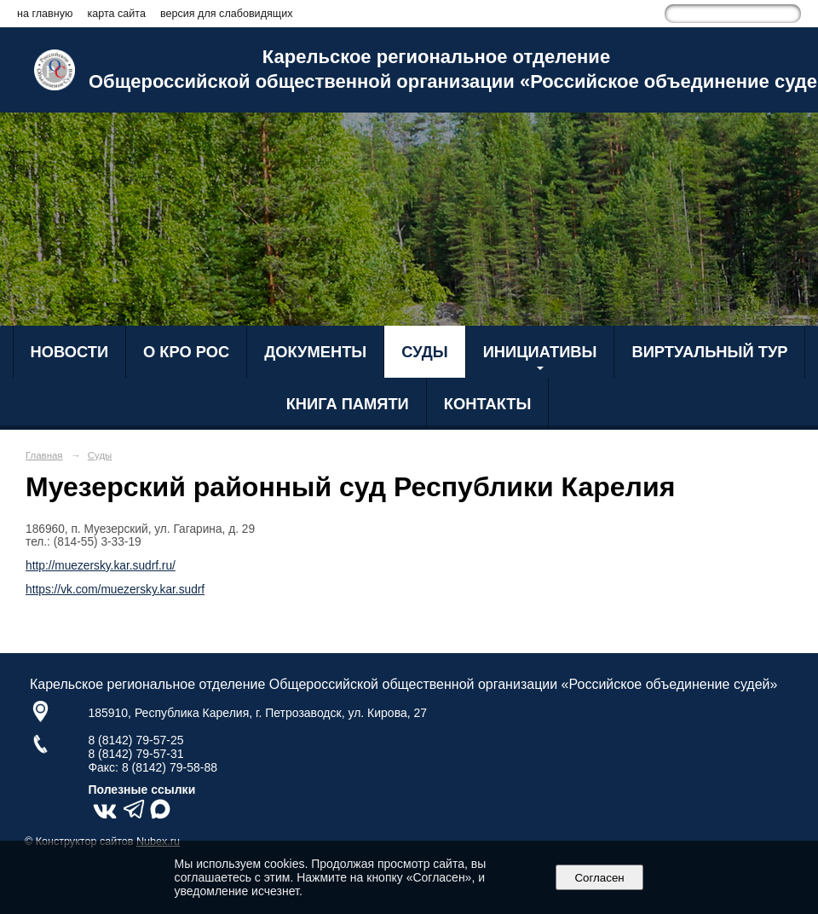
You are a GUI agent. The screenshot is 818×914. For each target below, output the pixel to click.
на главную (44, 14)
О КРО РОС (186, 352)
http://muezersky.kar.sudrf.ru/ (101, 565)
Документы (315, 352)
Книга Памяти (347, 404)
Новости (70, 352)
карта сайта (116, 14)
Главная (44, 455)
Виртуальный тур (709, 352)
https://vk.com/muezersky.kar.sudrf (115, 589)
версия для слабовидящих (226, 14)
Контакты (488, 404)
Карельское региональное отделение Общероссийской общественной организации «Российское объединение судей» (436, 69)
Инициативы (540, 352)
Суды (424, 352)
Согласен (599, 877)
